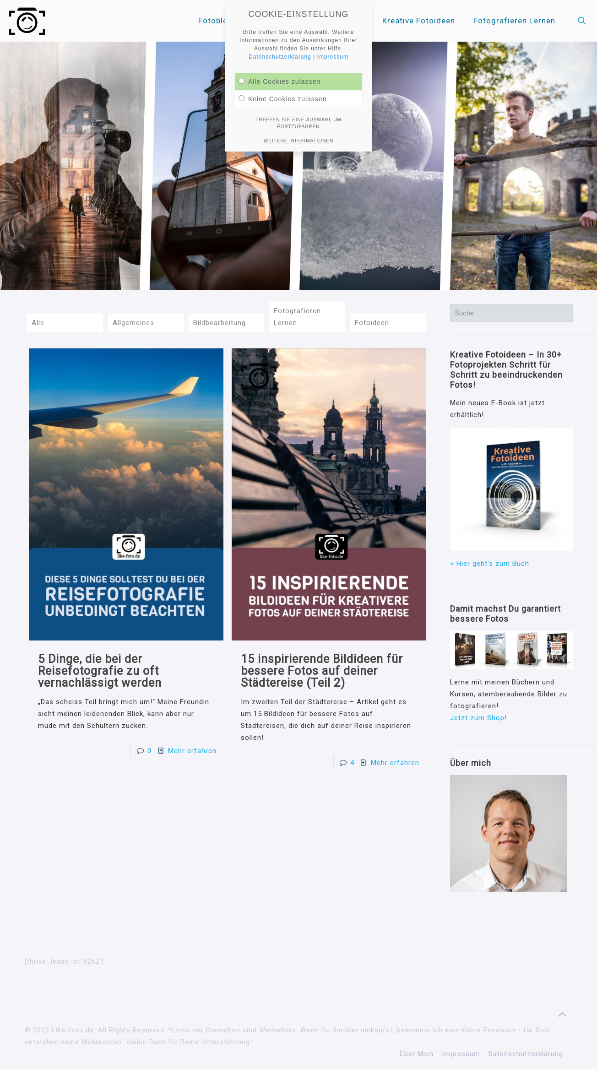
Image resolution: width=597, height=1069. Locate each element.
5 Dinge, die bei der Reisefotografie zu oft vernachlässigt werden (100, 670)
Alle (38, 323)
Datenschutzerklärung (525, 1054)
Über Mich (417, 1054)
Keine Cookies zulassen (282, 99)
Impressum (461, 1054)
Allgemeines (133, 323)
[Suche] (511, 313)
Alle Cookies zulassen (279, 81)
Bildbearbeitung (219, 323)
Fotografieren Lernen (297, 317)
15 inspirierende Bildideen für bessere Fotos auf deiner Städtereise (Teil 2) (322, 670)
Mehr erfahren (192, 751)
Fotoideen (372, 323)
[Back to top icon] (562, 1014)
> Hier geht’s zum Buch (489, 563)
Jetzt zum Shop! (478, 718)
